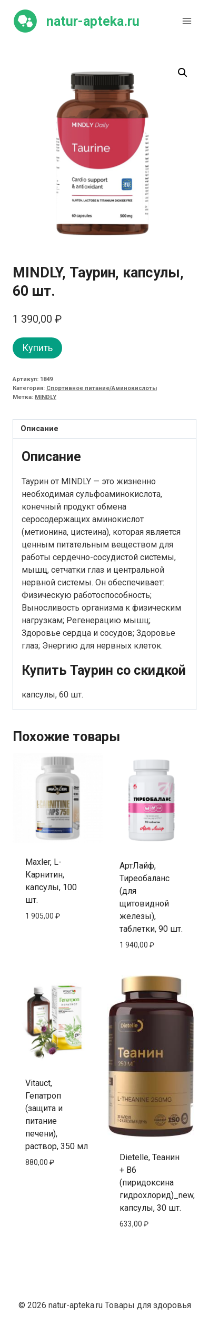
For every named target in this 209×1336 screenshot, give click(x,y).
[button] (182, 72)
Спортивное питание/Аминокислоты (101, 388)
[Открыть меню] (186, 21)
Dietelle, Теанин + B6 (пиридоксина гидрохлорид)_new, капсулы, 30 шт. (157, 1182)
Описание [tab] (39, 428)
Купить (37, 347)
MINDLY (45, 397)
